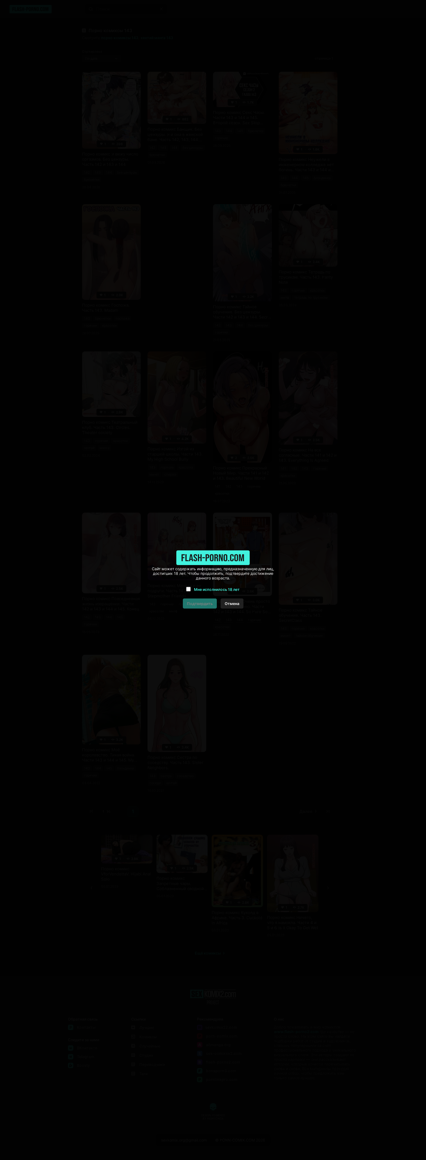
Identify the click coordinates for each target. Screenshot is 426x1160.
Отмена (232, 603)
